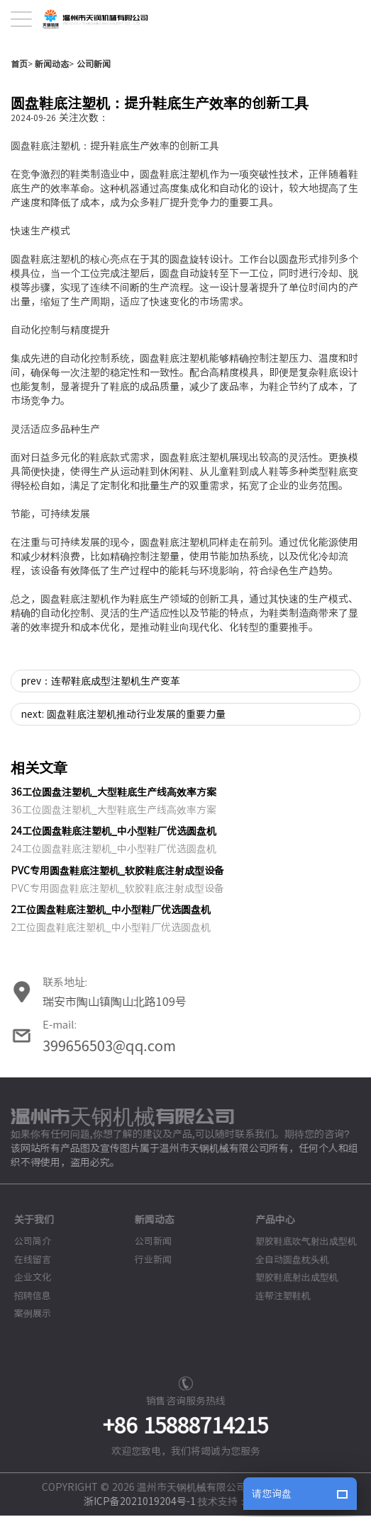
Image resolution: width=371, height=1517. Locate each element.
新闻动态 (52, 124)
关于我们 (27, 1280)
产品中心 (268, 1280)
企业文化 (25, 1337)
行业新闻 (146, 1319)
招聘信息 (25, 1356)
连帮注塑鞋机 (276, 1356)
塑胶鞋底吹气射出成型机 (299, 1301)
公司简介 (25, 1301)
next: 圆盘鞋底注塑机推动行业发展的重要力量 (123, 774)
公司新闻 (94, 124)
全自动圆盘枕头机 (285, 1319)
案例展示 (25, 1373)
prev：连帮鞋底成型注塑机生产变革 (100, 741)
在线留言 (25, 1319)
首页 (19, 124)
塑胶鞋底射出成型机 (289, 1337)
